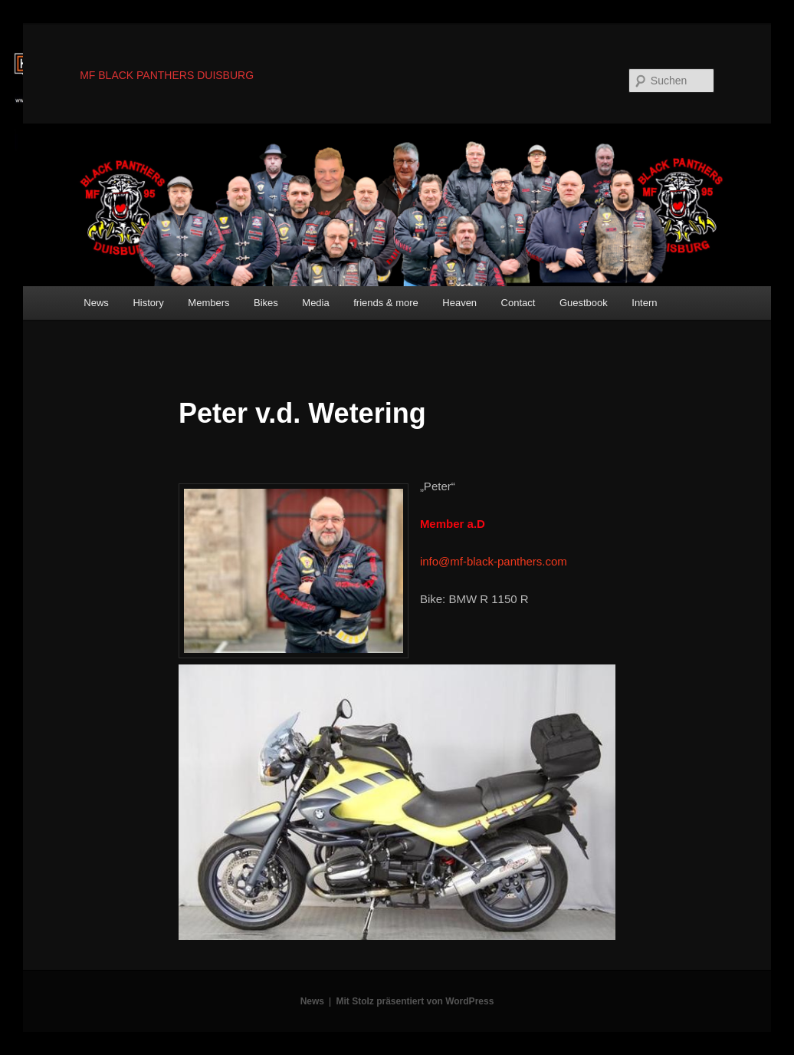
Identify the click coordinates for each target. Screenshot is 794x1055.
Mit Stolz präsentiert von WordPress (415, 1001)
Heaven (459, 302)
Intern (644, 302)
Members (208, 302)
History (148, 302)
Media (315, 302)
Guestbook (583, 302)
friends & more (385, 302)
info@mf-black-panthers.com (493, 561)
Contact (518, 302)
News (96, 302)
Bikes (266, 302)
